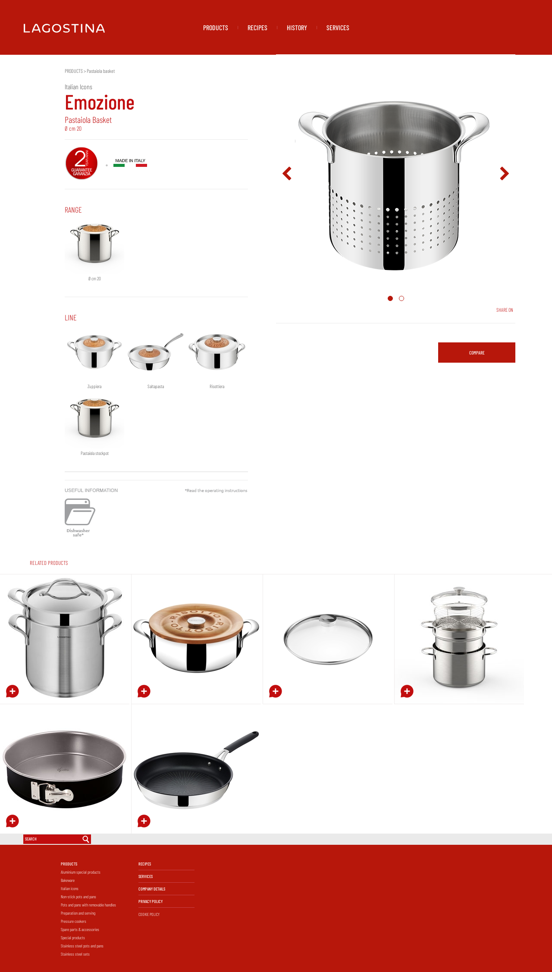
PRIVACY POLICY (150, 901)
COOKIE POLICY (149, 914)
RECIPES (257, 27)
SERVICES (337, 27)
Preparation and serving (78, 913)
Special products (73, 937)
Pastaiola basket (101, 71)
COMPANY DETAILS (151, 888)
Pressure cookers (73, 921)
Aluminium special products (80, 872)
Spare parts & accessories (80, 929)
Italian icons (69, 888)
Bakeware (68, 880)
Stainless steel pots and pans (82, 945)
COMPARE (477, 352)
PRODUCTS (215, 27)
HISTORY (297, 27)
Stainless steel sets (75, 953)
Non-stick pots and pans (78, 896)
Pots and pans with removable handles (88, 904)
